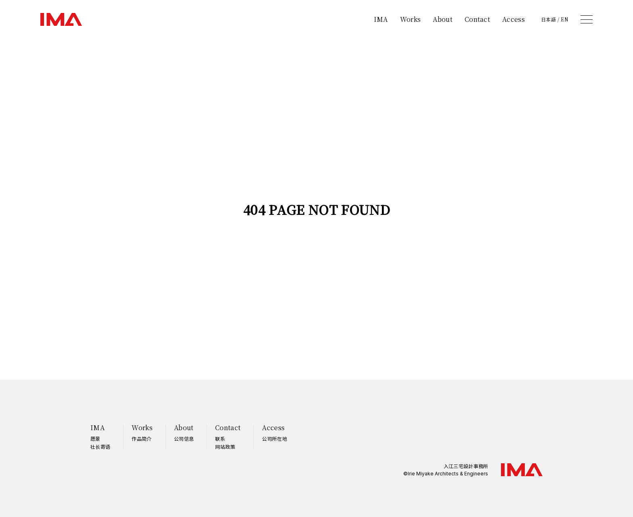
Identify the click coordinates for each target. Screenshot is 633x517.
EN (564, 19)
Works (410, 19)
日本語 (548, 19)
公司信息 (184, 438)
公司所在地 (274, 438)
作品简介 (141, 438)
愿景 (95, 438)
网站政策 (225, 446)
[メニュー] (587, 19)
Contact (477, 19)
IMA (381, 19)
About (443, 19)
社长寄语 (100, 446)
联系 (220, 438)
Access (513, 19)
